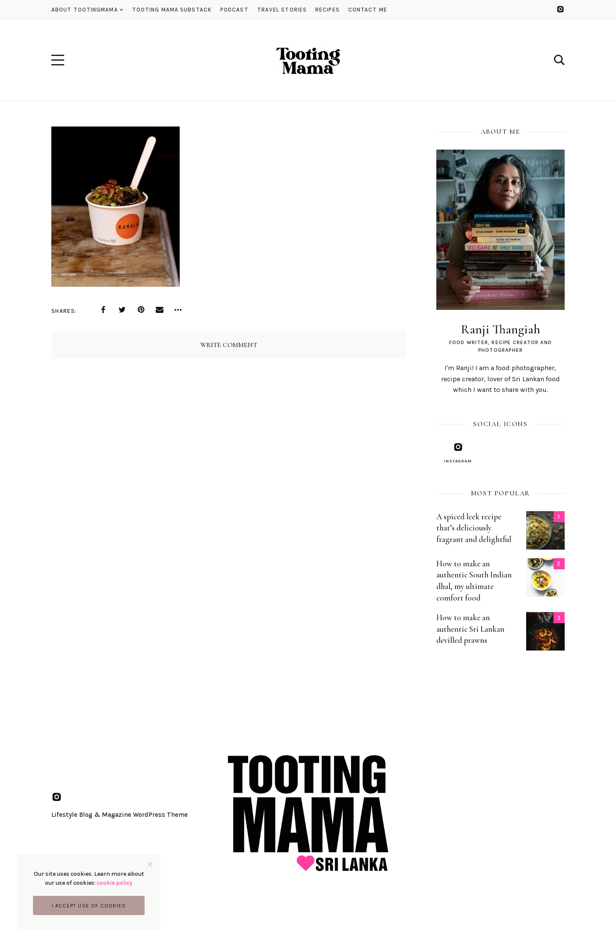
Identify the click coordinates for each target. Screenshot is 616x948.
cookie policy (115, 882)
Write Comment (228, 345)
